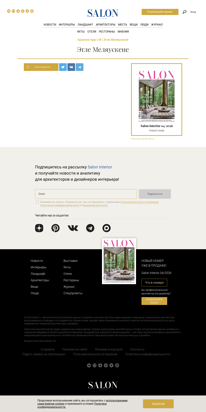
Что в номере (154, 282)
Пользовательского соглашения (139, 202)
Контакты (137, 349)
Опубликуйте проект (160, 11)
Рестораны (107, 31)
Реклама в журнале (109, 349)
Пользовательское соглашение (95, 354)
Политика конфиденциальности (147, 354)
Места (122, 24)
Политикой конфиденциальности (60, 205)
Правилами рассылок (95, 205)
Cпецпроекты (73, 293)
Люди (144, 24)
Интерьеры (67, 24)
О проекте (47, 349)
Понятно (158, 404)
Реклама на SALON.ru (143, 139)
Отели (91, 31)
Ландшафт (85, 24)
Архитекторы (105, 24)
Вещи (134, 24)
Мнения (123, 31)
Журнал (157, 24)
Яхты (81, 31)
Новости (50, 24)
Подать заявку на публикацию (43, 354)
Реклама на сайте (74, 349)
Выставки (70, 261)
